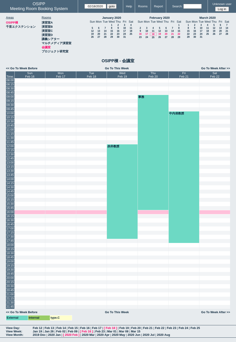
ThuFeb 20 (153, 74)
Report (158, 6)
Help (129, 6)
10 (124, 28)
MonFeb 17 (60, 74)
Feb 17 (96, 328)
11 (131, 28)
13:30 (10, 170)
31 (124, 37)
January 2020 (111, 17)
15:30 (10, 203)
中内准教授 (176, 113)
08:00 (10, 80)
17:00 (10, 228)
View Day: (13, 328)
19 (92, 34)
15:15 (10, 199)
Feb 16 (85, 328)
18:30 (10, 253)
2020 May (118, 335)
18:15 (10, 249)
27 (99, 37)
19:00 (10, 261)
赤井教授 (113, 146)
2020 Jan (54, 335)
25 (131, 34)
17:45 (10, 240)
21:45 (10, 306)
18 (131, 31)
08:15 (10, 84)
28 (105, 37)
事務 (141, 97)
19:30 (10, 269)
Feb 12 (37, 328)
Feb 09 (72, 331)
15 (111, 31)
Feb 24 (183, 328)
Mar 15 (135, 331)
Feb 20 (136, 328)
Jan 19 (37, 331)
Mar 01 (112, 331)
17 (124, 31)
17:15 (10, 232)
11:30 (10, 138)
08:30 (10, 88)
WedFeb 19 (122, 74)
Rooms (142, 6)
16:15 (10, 216)
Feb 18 (110, 328)
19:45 (10, 273)
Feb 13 (49, 328)
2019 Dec (39, 335)
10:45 (10, 125)
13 (99, 31)
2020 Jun (133, 335)
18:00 (10, 245)
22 (111, 34)
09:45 (10, 109)
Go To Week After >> (215, 68)
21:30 (10, 302)
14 (105, 31)
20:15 (10, 282)
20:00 (10, 278)
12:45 (10, 158)
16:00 (10, 212)
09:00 (10, 96)
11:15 (10, 133)
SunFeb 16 (29, 74)
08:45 (10, 92)
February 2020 (159, 17)
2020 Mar (88, 335)
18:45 (10, 257)
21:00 (10, 294)
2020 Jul (149, 335)
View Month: (14, 335)
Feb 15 (73, 328)
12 (92, 31)
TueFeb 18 (91, 74)
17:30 (10, 236)
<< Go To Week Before (22, 68)
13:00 (10, 162)
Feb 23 (171, 328)
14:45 (10, 191)
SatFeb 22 (214, 74)
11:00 (10, 129)
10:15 (10, 117)
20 (99, 34)
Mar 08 (123, 331)
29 (111, 37)
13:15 (10, 166)
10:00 (10, 113)
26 (92, 37)
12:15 (10, 150)
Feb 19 (124, 328)
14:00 (10, 179)
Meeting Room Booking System (39, 8)
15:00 (10, 195)
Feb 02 (60, 331)
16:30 (10, 220)
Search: (177, 6)
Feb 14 (61, 328)
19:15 (10, 265)
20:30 (10, 286)
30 (118, 37)
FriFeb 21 (183, 74)
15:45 (10, 208)
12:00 (10, 146)
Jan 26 (49, 331)
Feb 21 (147, 328)
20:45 (10, 290)
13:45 (10, 175)
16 (118, 31)
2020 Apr (103, 335)
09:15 (10, 100)
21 (105, 34)
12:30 (10, 154)
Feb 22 (159, 328)
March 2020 (207, 17)
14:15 (10, 183)
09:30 (10, 105)
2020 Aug (163, 335)
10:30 (10, 121)
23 (118, 34)
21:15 (10, 298)
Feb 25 (195, 328)
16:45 (10, 224)
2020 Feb (71, 335)
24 (124, 34)
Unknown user (221, 4)
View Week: (14, 331)
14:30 (10, 187)
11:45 (10, 142)
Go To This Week (117, 68)
